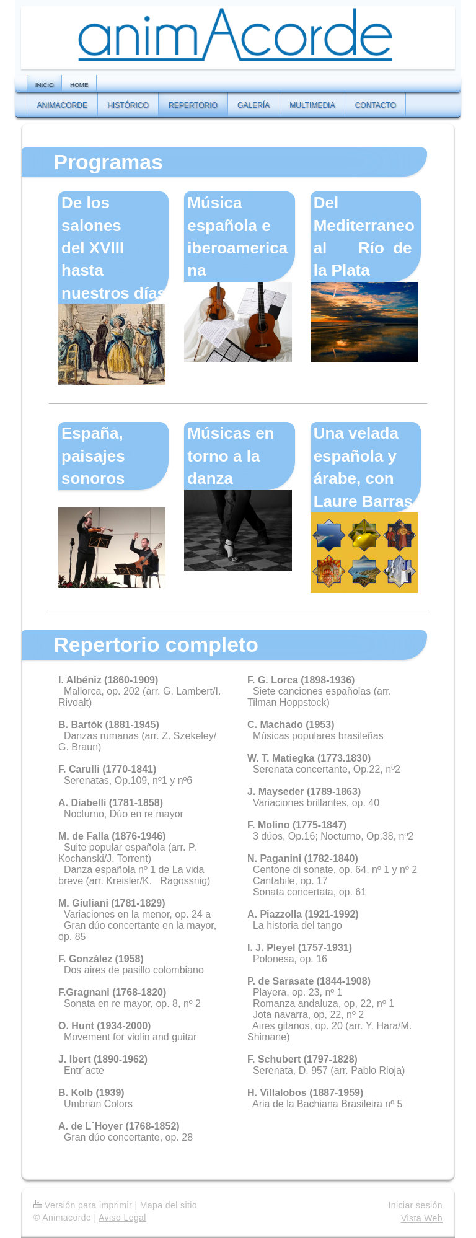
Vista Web (422, 1218)
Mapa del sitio (168, 1205)
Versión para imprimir (82, 1205)
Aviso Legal (122, 1218)
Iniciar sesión (415, 1205)
